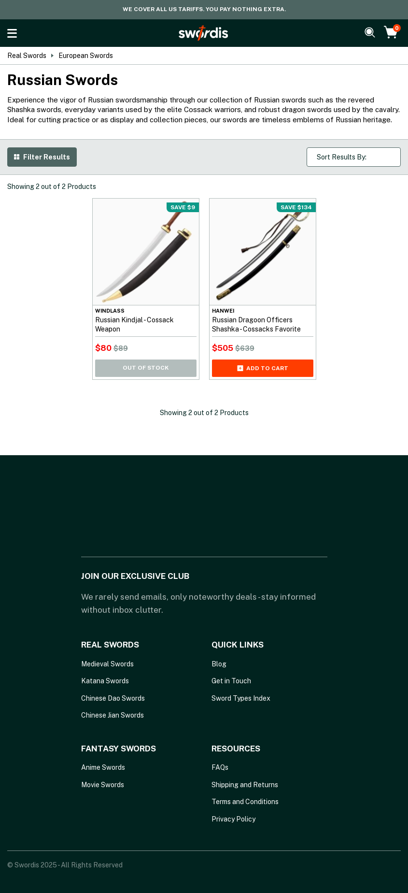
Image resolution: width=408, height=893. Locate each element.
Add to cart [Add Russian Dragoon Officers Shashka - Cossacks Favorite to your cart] (262, 368)
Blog (218, 664)
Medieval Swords (107, 664)
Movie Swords (102, 785)
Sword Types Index (240, 698)
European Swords (85, 55)
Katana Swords (105, 681)
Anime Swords (103, 767)
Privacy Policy (233, 819)
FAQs (219, 767)
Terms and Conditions (245, 802)
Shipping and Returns (244, 785)
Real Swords (26, 55)
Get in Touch (231, 681)
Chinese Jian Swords (112, 715)
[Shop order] (354, 157)
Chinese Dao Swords (113, 698)
